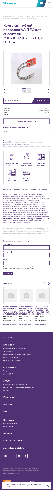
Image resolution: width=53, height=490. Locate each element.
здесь (9, 486)
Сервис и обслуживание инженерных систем (18, 387)
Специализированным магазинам (14, 348)
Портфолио (9, 397)
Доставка (6, 390)
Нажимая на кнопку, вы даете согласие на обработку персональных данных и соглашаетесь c (26, 267)
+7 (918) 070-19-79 (13, 441)
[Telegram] (25, 456)
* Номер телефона (8, 252)
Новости (8, 404)
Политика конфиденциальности (14, 470)
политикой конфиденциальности (24, 268)
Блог (5, 412)
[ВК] (19, 456)
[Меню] (48, 3)
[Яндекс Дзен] (12, 456)
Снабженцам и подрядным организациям (17, 354)
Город (5, 259)
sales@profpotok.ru (13, 448)
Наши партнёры (8, 426)
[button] (4, 91)
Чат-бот (7, 433)
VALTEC (46, 112)
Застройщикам (8, 351)
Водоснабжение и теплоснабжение (15, 384)
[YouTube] (5, 456)
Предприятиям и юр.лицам (12, 360)
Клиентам (8, 345)
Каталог (7, 338)
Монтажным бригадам (10, 357)
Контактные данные (10, 423)
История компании (9, 371)
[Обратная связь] (41, 3)
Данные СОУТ (8, 374)
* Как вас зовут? (8, 244)
